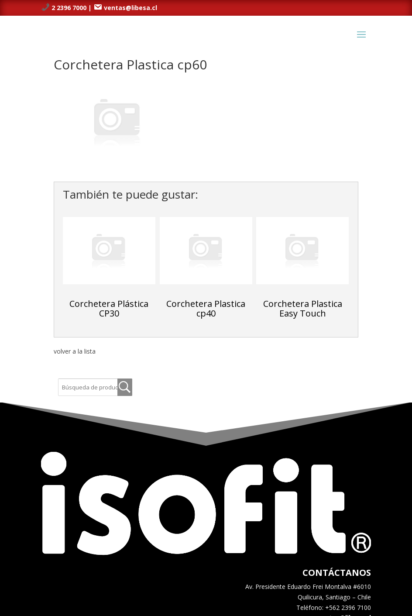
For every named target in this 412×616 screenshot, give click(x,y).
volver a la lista (75, 351)
